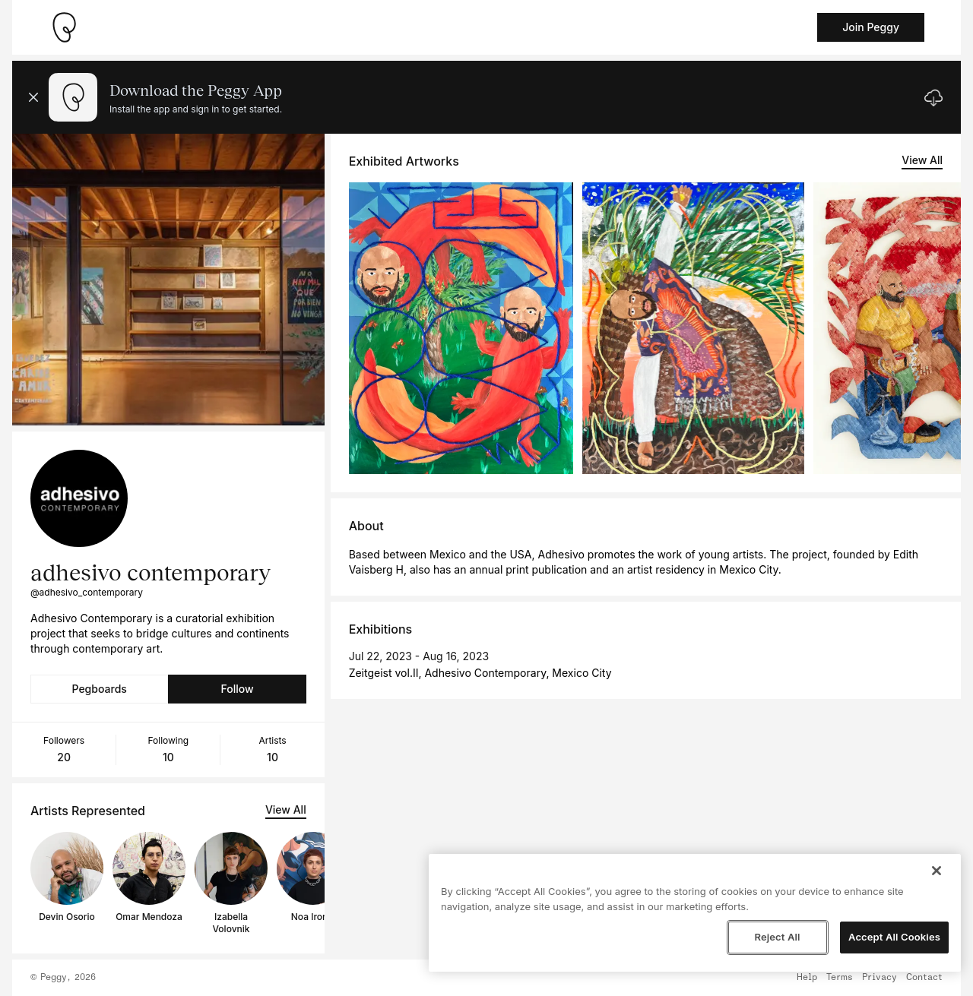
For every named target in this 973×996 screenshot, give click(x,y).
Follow (236, 688)
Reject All (777, 937)
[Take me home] (64, 27)
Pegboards (99, 688)
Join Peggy (870, 27)
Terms (839, 978)
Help (807, 978)
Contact (924, 978)
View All (285, 809)
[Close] (936, 870)
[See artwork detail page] (461, 328)
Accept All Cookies (894, 937)
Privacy (879, 978)
